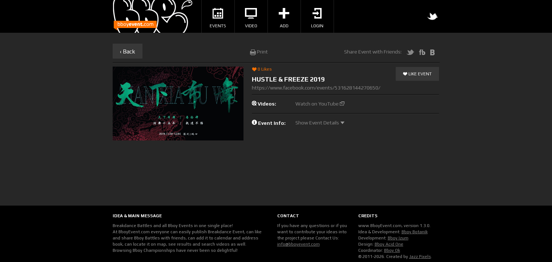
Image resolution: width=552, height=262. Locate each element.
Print (259, 52)
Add (284, 18)
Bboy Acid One (389, 244)
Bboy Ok (392, 250)
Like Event (417, 74)
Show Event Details (320, 123)
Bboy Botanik (415, 231)
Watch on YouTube (320, 104)
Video (251, 18)
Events (218, 18)
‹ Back (127, 51)
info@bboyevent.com (298, 244)
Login (317, 18)
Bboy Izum (398, 238)
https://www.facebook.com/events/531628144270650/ (316, 88)
